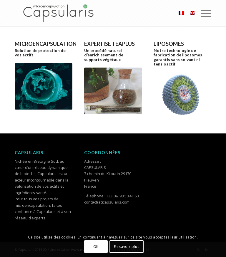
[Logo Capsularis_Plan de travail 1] (59, 13)
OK (96, 246)
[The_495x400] (113, 91)
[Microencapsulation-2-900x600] (43, 86)
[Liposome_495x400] (182, 95)
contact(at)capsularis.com (106, 202)
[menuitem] (203, 13)
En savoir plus (126, 246)
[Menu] (203, 13)
